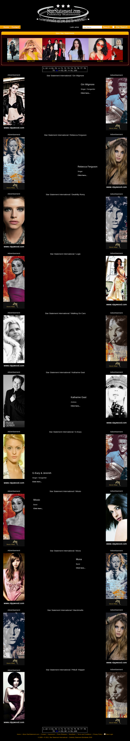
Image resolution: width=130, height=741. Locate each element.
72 (65, 68)
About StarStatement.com (31, 734)
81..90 (64, 70)
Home (19, 734)
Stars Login (109, 734)
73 (68, 68)
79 (53, 70)
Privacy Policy (97, 734)
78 (85, 68)
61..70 (54, 68)
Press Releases (62, 734)
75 (75, 68)
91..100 (74, 70)
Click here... (82, 175)
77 (81, 68)
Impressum (51, 734)
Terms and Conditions (84, 734)
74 (72, 68)
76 (78, 68)
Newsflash (72, 734)
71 (62, 68)
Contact (43, 734)
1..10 (45, 68)
